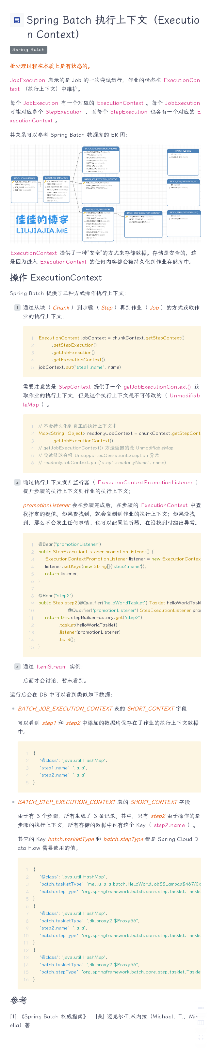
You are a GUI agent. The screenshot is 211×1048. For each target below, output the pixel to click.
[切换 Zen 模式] (201, 1038)
